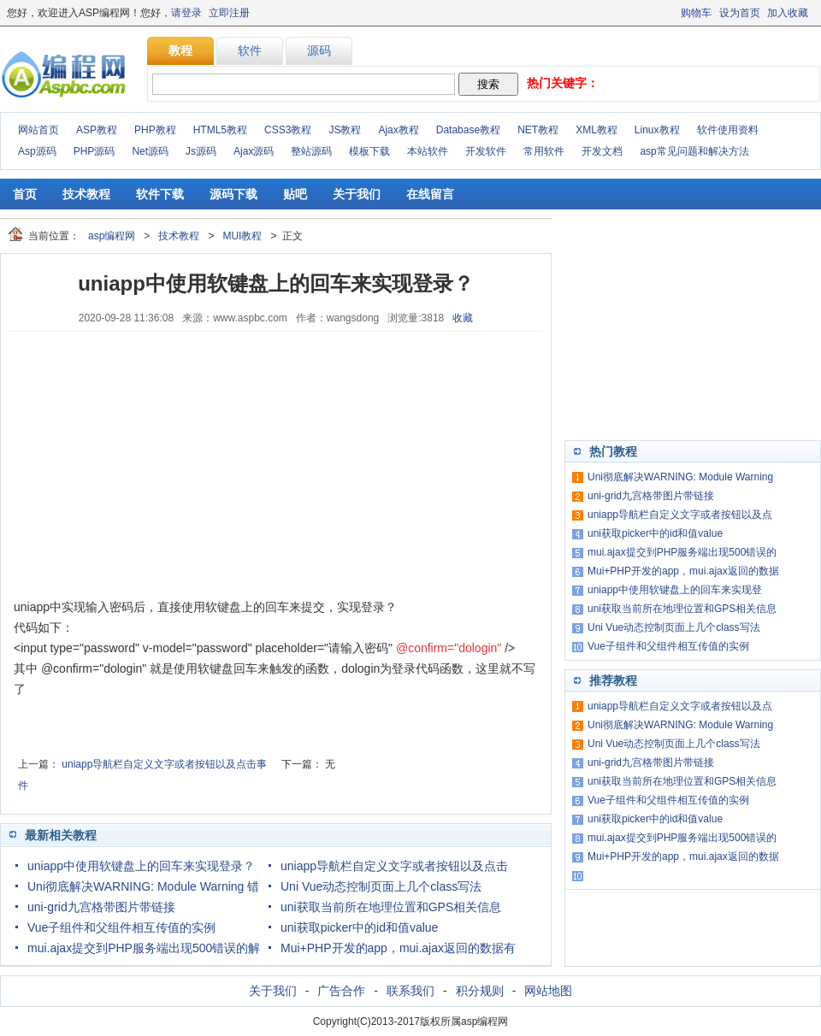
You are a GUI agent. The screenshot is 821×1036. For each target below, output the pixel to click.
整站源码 (311, 151)
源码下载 (233, 194)
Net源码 (150, 151)
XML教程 (596, 130)
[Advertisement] (142, 464)
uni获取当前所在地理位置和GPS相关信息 (391, 907)
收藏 (462, 318)
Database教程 (468, 130)
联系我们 (410, 991)
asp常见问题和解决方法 (694, 151)
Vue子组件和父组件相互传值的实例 (121, 927)
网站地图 (548, 991)
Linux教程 (657, 130)
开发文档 (602, 151)
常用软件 (543, 151)
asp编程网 (111, 236)
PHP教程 (155, 130)
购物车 (696, 13)
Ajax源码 (253, 151)
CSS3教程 (287, 130)
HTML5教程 (220, 130)
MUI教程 (242, 236)
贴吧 (295, 194)
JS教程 (344, 130)
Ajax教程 (398, 130)
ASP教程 (96, 130)
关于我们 (357, 194)
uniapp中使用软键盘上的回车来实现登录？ (141, 866)
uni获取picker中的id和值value (359, 927)
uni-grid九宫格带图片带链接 (101, 907)
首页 (25, 194)
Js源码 (201, 151)
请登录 (186, 13)
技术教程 (86, 194)
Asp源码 (37, 151)
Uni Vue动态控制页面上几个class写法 (381, 886)
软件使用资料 (728, 130)
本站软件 (427, 151)
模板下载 (369, 151)
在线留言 (430, 194)
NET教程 (537, 130)
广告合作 (341, 991)
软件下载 (160, 194)
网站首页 (38, 130)
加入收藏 (787, 13)
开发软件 (485, 151)
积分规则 (480, 991)
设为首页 (739, 13)
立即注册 (229, 13)
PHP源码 (94, 151)
